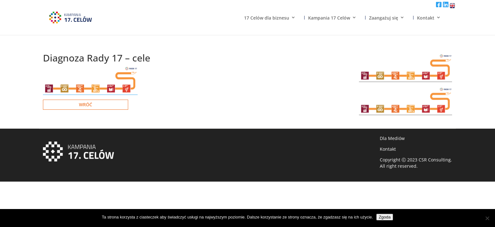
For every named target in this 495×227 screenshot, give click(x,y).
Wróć (85, 105)
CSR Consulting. (435, 160)
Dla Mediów (392, 138)
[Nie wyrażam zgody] (487, 218)
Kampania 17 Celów (329, 18)
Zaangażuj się (383, 18)
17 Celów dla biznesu (266, 18)
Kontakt (425, 18)
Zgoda (385, 217)
